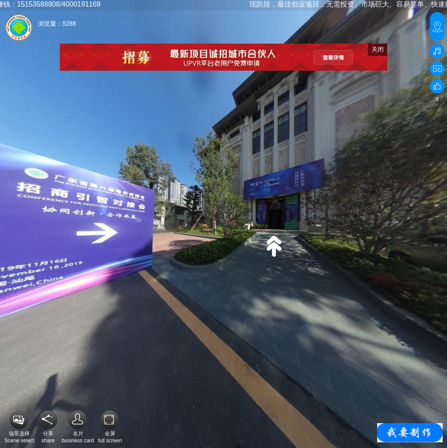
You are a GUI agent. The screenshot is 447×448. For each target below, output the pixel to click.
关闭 (377, 49)
